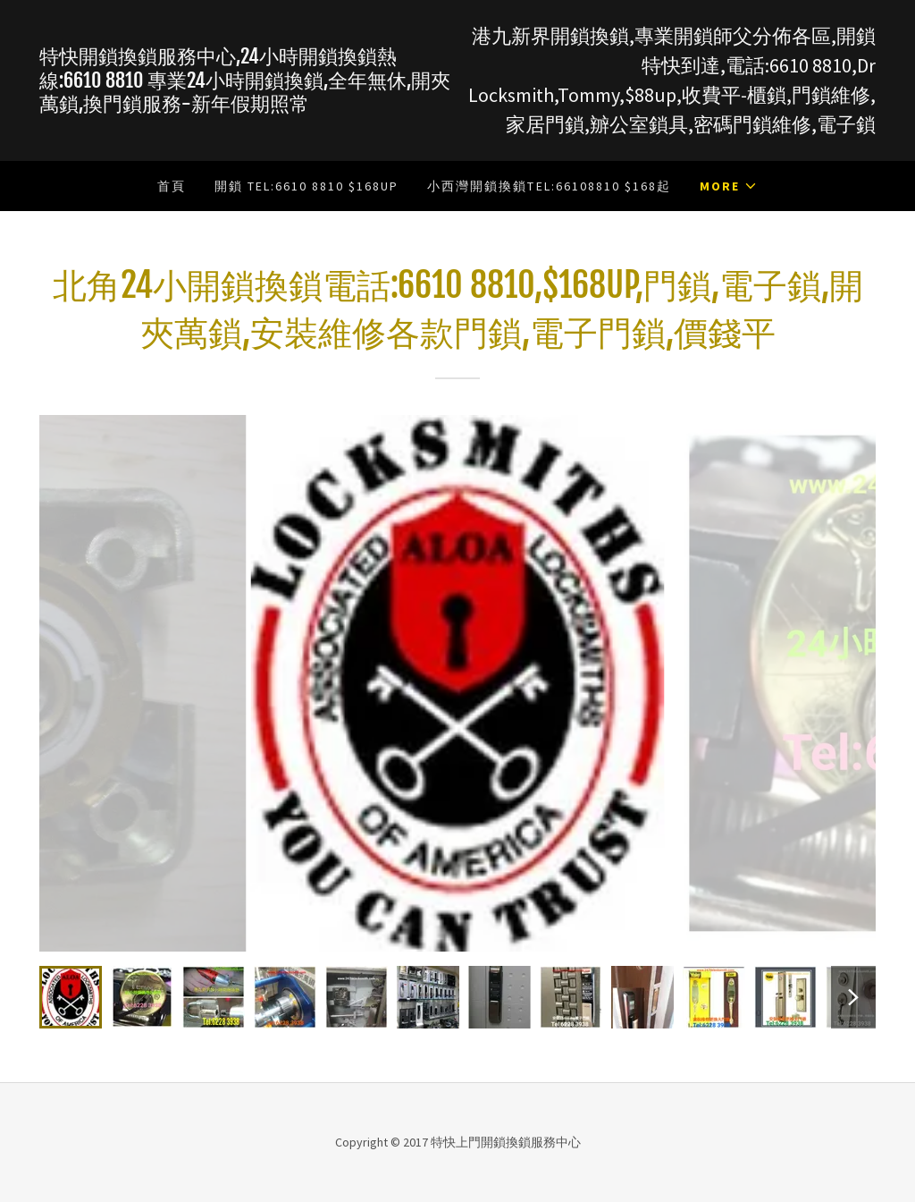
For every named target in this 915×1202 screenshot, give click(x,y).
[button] (729, 186)
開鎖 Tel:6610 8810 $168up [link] (306, 186)
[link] (248, 105)
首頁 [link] (171, 186)
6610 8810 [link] (810, 65)
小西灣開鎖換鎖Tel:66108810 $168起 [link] (548, 186)
